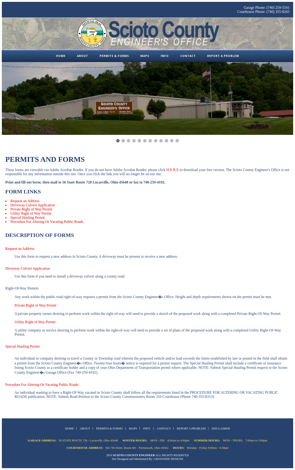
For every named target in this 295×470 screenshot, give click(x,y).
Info (165, 56)
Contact (188, 56)
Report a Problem (223, 56)
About (82, 56)
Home (60, 56)
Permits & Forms (114, 56)
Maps (144, 56)
